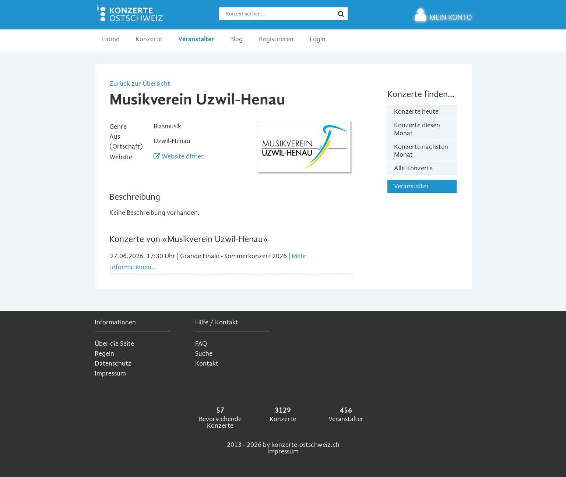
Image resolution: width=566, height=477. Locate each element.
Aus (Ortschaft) (126, 141)
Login (318, 39)
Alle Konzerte (413, 168)
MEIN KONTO (443, 17)
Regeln (104, 353)
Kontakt (206, 363)
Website (120, 157)
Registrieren (276, 39)
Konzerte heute (416, 111)
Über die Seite (114, 344)
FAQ (201, 344)
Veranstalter (196, 39)
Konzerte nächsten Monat (421, 151)
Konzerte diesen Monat (417, 129)
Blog (236, 39)
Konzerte (149, 39)
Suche (203, 353)
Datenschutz (113, 363)
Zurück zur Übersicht (139, 84)
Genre (118, 127)
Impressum (110, 373)
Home (110, 39)
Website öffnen (179, 156)
